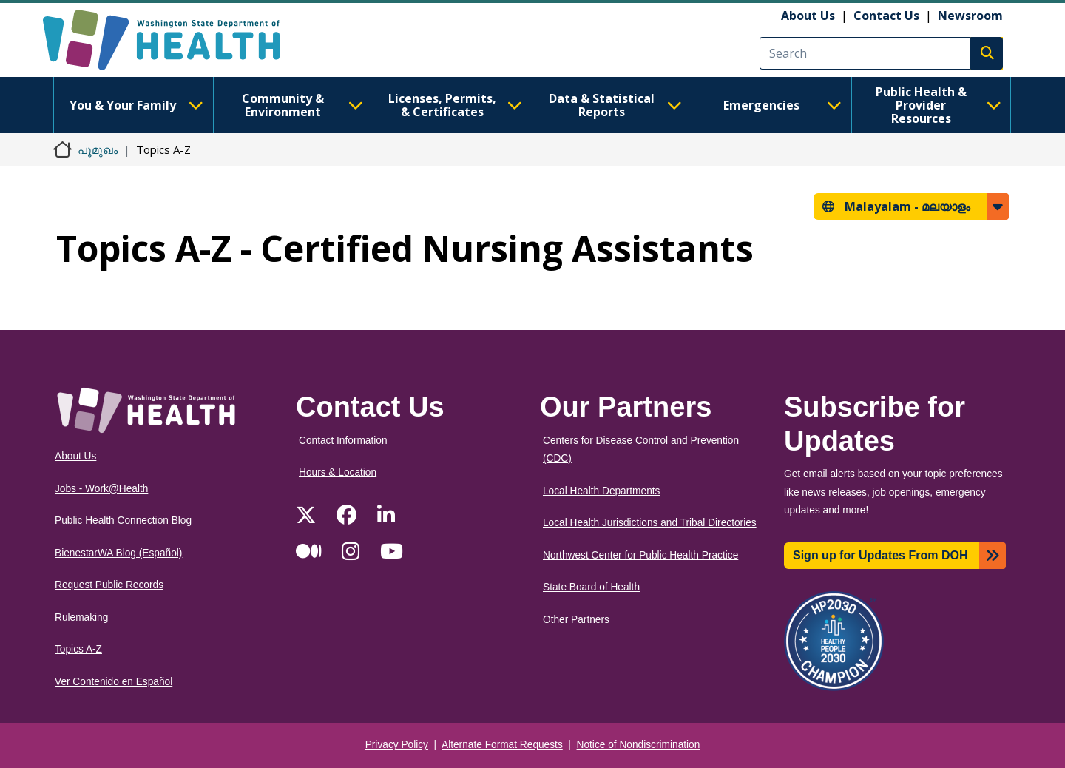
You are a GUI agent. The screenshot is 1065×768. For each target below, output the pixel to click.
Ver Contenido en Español (113, 681)
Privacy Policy (396, 744)
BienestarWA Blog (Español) (118, 553)
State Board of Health (591, 587)
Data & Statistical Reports (615, 105)
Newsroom (970, 15)
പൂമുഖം (98, 149)
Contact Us (886, 15)
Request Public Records (109, 584)
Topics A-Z (78, 649)
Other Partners (576, 619)
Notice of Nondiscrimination (638, 744)
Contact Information (343, 440)
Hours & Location (337, 472)
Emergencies (782, 105)
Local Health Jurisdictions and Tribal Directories (650, 522)
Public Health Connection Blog (123, 520)
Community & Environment (302, 105)
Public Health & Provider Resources (938, 105)
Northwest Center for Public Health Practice (640, 555)
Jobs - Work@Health (101, 488)
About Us (808, 15)
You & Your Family (136, 105)
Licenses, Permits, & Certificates (455, 105)
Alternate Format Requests (502, 744)
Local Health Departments (601, 490)
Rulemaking (81, 617)
